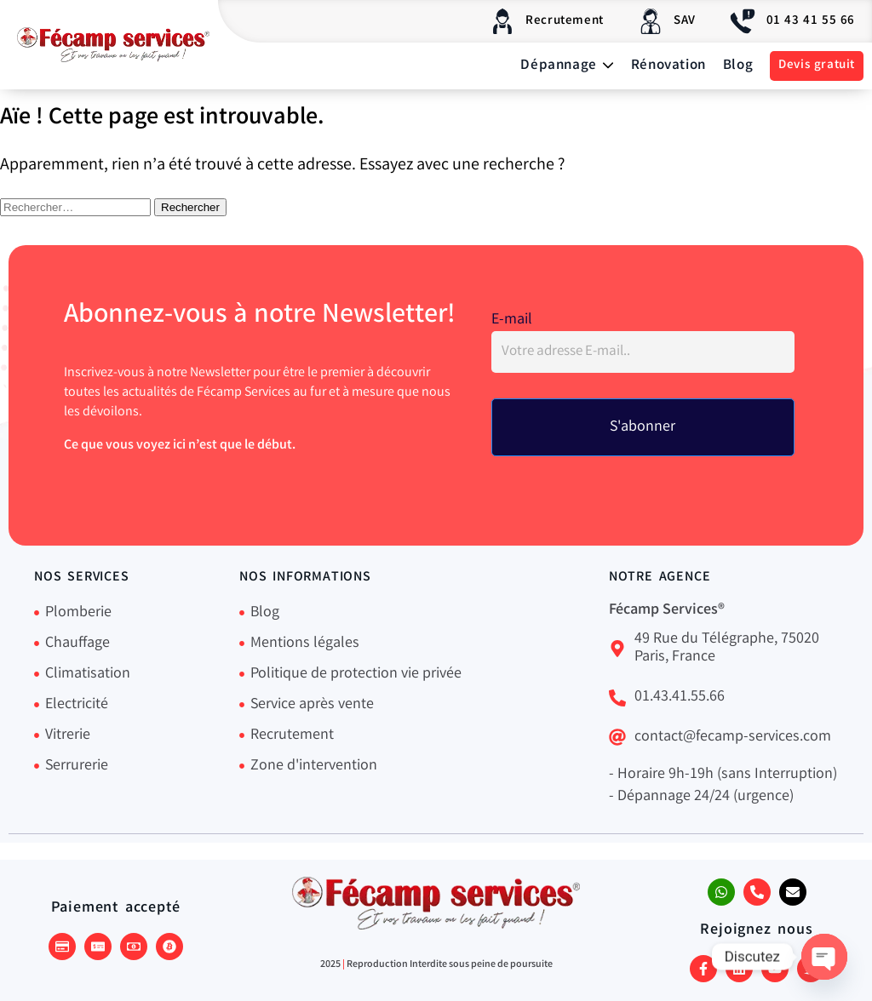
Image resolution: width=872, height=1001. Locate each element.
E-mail (511, 320)
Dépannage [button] (566, 66)
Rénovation (668, 66)
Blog (738, 66)
